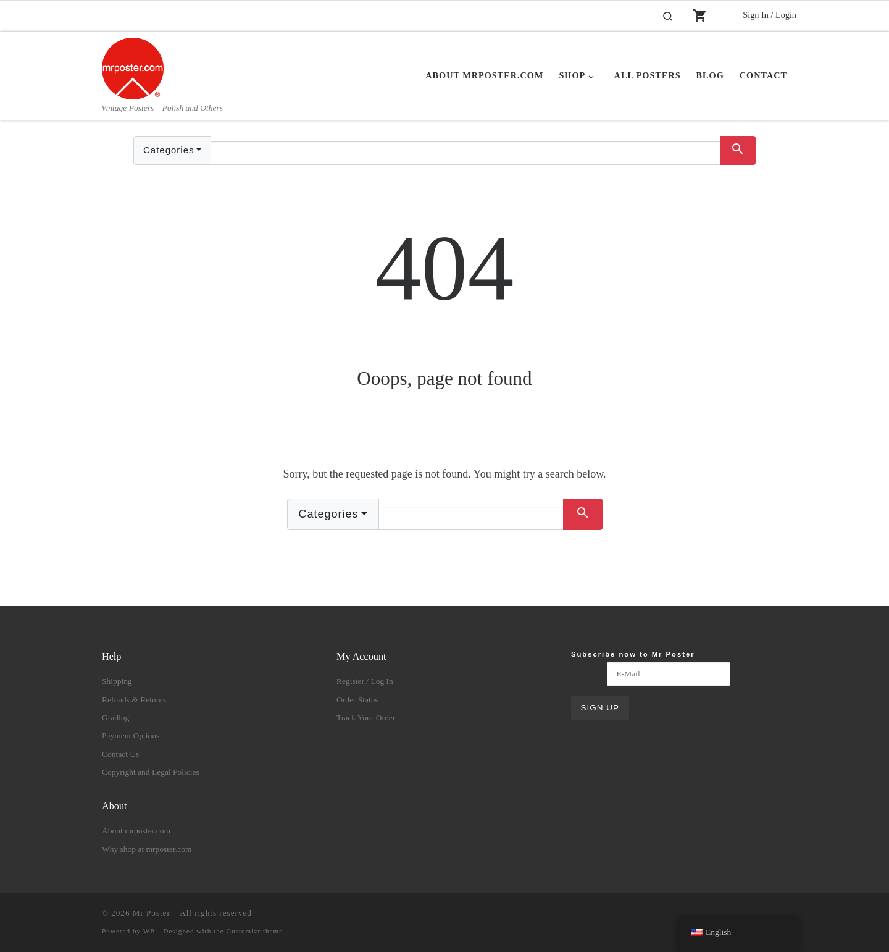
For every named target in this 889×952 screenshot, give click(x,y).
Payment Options (130, 735)
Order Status (357, 699)
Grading (115, 717)
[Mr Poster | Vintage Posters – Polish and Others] (133, 66)
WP (148, 931)
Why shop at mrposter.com (146, 849)
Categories (168, 150)
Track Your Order (365, 717)
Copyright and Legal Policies (150, 772)
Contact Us (120, 754)
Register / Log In (364, 681)
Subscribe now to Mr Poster (633, 654)
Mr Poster (151, 912)
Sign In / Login (769, 15)
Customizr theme (255, 931)
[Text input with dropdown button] (465, 153)
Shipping (117, 681)
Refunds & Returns (134, 699)
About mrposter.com (136, 830)
